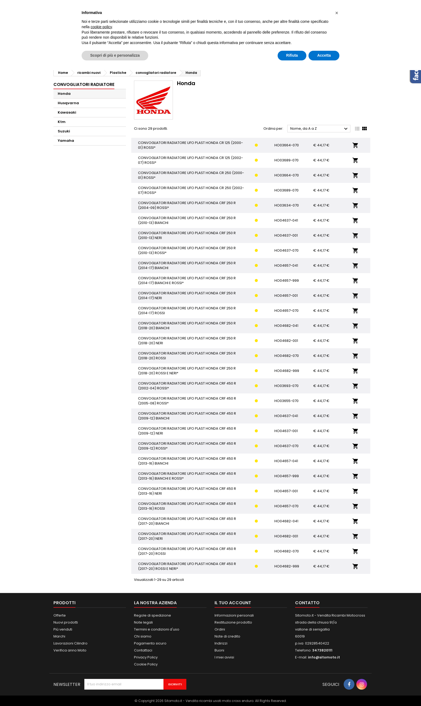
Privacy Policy (146, 657)
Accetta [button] (324, 55)
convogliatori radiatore (83, 84)
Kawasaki (67, 112)
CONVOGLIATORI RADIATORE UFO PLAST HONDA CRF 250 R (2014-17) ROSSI (187, 311)
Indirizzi (221, 643)
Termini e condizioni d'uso (156, 629)
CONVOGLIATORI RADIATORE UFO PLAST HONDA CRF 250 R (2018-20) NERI (187, 341)
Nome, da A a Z (319, 129)
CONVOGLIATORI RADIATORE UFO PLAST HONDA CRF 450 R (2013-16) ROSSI (187, 506)
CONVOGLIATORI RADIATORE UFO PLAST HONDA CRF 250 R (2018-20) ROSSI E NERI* (187, 371)
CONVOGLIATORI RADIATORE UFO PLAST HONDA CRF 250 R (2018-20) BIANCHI (187, 326)
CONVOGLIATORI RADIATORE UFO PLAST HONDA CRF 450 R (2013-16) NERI (187, 491)
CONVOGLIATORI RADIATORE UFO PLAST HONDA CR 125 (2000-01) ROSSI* (190, 145)
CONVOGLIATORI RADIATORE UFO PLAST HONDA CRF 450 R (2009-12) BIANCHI (187, 416)
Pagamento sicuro (150, 643)
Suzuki (64, 131)
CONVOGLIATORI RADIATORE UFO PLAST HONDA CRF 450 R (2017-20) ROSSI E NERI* (187, 566)
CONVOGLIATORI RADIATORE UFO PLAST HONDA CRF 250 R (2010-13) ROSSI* (187, 250)
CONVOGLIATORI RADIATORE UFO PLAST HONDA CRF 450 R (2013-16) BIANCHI (187, 461)
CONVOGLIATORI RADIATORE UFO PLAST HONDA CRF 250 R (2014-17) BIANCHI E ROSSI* (187, 280)
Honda (64, 93)
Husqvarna (68, 103)
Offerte (59, 615)
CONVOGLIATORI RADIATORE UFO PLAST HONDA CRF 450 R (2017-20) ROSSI (187, 551)
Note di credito (227, 636)
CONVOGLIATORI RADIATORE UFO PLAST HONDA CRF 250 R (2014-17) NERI (187, 295)
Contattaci (143, 650)
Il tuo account (233, 603)
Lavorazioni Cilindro (70, 643)
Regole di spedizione (152, 615)
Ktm (62, 121)
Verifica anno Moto (69, 650)
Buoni (219, 650)
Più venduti (62, 629)
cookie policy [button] (101, 27)
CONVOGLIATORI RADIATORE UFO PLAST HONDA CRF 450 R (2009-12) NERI (187, 431)
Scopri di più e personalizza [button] (115, 55)
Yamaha (66, 140)
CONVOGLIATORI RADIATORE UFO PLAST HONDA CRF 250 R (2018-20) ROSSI (187, 356)
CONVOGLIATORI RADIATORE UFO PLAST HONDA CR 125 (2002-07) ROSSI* (190, 160)
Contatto (307, 603)
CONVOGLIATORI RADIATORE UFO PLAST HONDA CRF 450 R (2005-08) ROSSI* (187, 401)
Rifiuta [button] (292, 55)
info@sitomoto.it (324, 657)
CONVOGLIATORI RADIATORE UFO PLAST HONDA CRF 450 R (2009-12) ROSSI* (187, 446)
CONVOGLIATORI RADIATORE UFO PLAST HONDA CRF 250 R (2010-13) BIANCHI (187, 220)
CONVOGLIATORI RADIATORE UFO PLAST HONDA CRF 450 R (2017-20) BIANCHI (187, 521)
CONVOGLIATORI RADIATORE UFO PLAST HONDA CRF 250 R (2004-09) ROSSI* (187, 205)
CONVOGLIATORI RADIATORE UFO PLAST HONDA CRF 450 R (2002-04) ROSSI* (187, 386)
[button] (336, 13)
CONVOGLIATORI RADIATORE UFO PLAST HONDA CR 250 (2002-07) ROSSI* (191, 190)
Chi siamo (142, 636)
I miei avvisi (224, 657)
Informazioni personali (234, 615)
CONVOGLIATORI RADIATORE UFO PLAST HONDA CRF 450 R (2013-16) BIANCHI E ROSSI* (187, 476)
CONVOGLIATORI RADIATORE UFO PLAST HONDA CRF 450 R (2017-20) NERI (187, 536)
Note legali (143, 622)
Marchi (59, 636)
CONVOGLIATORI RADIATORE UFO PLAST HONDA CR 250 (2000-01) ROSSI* (191, 175)
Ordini (220, 629)
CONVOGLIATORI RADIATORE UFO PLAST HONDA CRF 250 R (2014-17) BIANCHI (187, 265)
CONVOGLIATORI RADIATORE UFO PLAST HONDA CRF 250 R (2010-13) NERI (187, 235)
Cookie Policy (146, 664)
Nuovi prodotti (65, 622)
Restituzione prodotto (233, 622)
